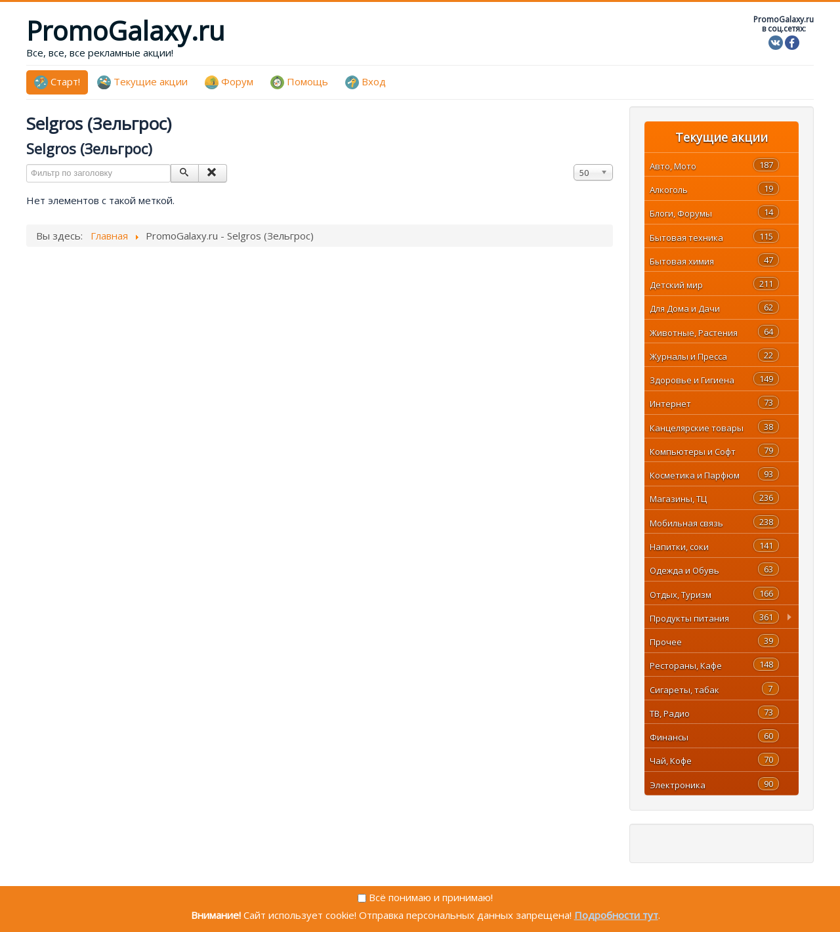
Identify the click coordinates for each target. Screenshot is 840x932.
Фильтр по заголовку (26, 164)
